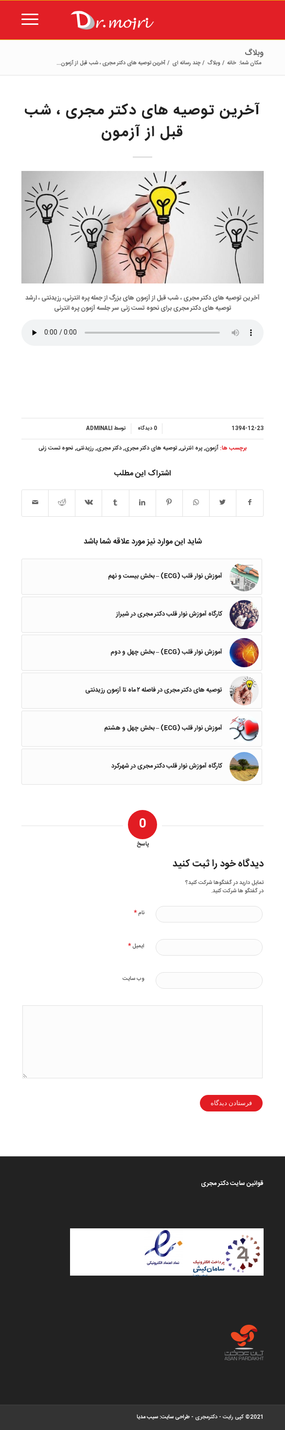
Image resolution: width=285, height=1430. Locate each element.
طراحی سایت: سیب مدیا (163, 1417)
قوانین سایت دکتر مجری (232, 1183)
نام (139, 912)
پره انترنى (191, 448)
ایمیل (136, 946)
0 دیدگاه (146, 428)
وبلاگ (254, 53)
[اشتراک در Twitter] (223, 503)
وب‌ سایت (133, 979)
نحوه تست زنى (55, 448)
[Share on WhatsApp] (196, 503)
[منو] (33, 19)
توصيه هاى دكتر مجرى (151, 448)
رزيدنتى (85, 448)
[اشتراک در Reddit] (62, 503)
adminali (99, 428)
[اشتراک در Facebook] (249, 503)
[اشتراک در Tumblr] (115, 503)
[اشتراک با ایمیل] (35, 503)
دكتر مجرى (109, 448)
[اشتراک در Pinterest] (169, 503)
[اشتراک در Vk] (88, 503)
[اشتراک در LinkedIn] (142, 503)
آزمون (211, 448)
